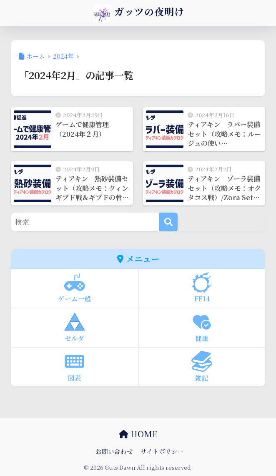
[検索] (168, 222)
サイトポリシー (162, 451)
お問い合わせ (114, 451)
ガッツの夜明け (139, 13)
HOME (138, 434)
